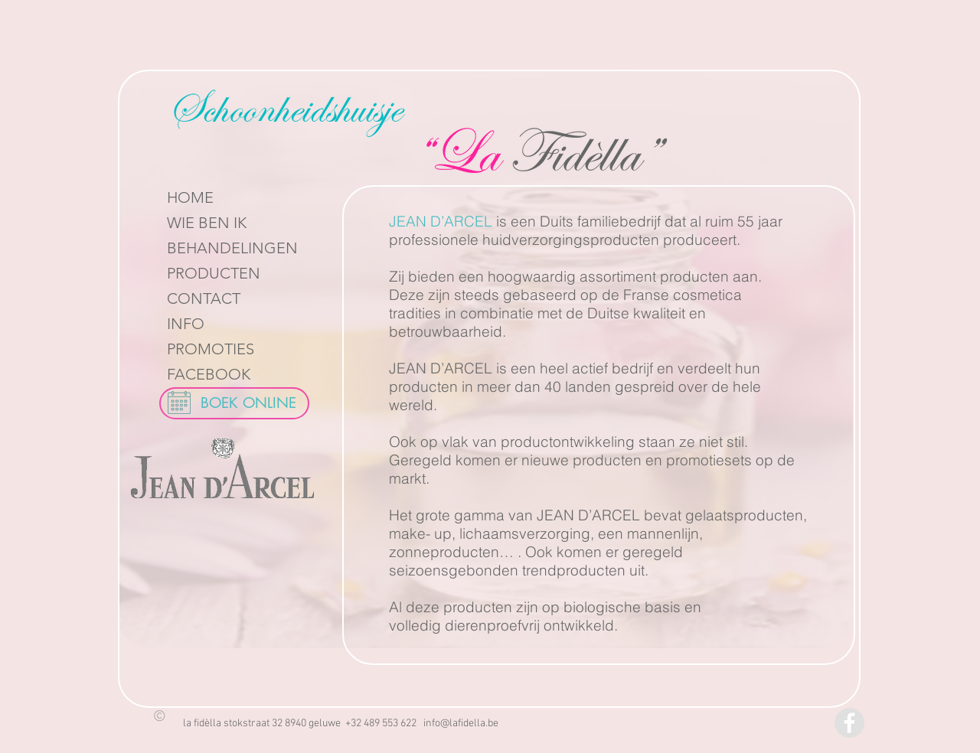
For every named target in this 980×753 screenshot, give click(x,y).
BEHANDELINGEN (232, 248)
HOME (190, 197)
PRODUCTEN (213, 273)
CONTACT (203, 298)
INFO (185, 324)
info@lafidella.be (460, 723)
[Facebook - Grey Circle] (849, 723)
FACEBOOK (208, 374)
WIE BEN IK (207, 223)
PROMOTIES (210, 349)
